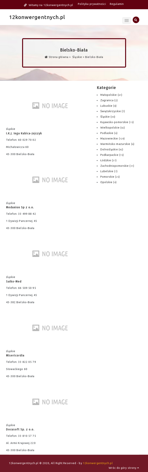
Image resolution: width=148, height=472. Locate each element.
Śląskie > (78, 57)
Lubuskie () (108, 105)
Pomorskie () (110, 176)
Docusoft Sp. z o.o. (20, 429)
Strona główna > (58, 57)
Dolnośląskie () (111, 149)
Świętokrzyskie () (112, 111)
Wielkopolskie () (112, 127)
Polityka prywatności (92, 3)
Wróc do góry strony (124, 467)
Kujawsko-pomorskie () (117, 122)
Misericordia (15, 355)
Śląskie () (107, 116)
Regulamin (117, 3)
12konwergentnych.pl (37, 17)
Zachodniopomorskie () (117, 165)
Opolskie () (108, 182)
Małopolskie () (111, 94)
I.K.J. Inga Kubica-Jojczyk (24, 133)
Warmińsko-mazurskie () (117, 143)
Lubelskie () (109, 171)
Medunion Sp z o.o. (20, 207)
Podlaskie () (109, 133)
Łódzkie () (108, 160)
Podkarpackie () (112, 154)
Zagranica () (109, 100)
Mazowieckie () (112, 138)
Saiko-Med (14, 281)
